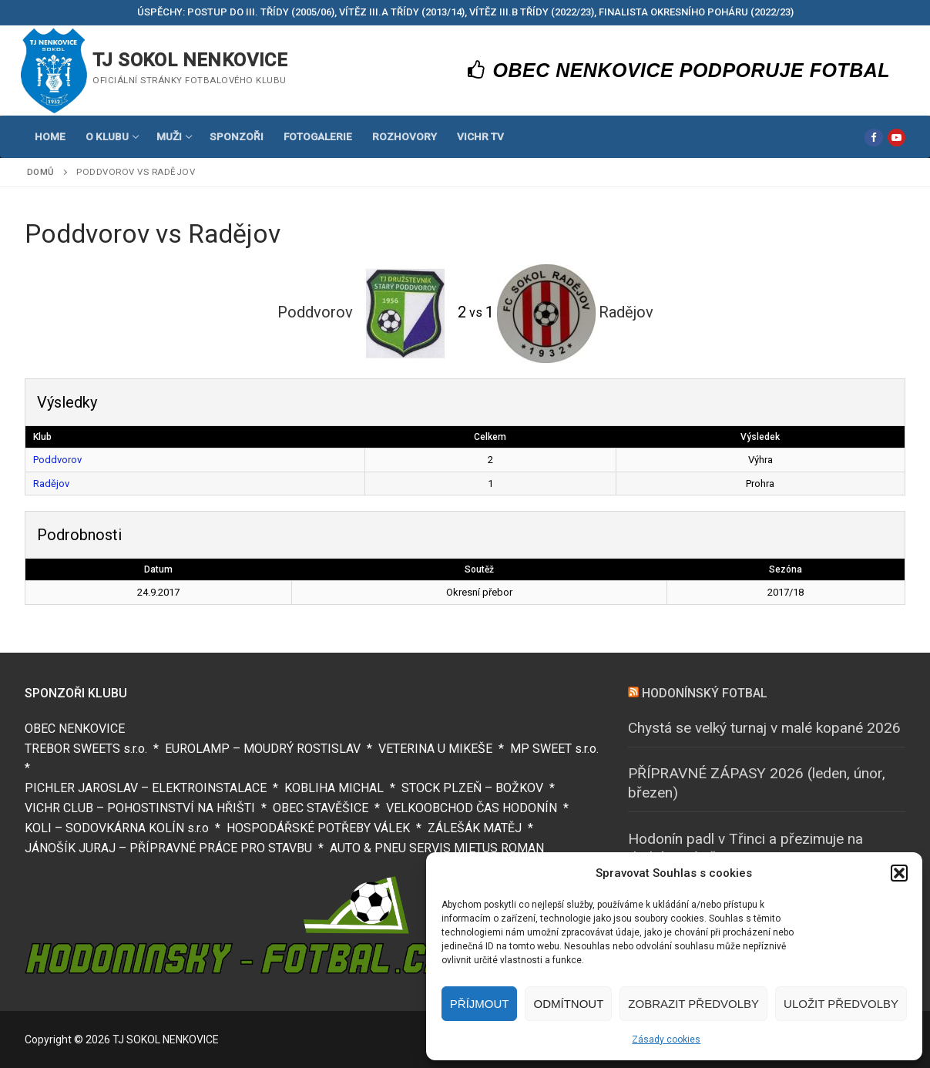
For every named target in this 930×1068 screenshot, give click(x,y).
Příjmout (479, 1003)
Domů (41, 171)
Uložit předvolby (841, 1003)
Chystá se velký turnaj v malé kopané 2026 (764, 728)
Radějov (51, 483)
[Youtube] (896, 137)
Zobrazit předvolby (693, 1003)
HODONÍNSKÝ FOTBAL (704, 693)
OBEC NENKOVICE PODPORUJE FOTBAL (679, 70)
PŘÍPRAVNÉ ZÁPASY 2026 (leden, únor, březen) (756, 782)
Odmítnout (568, 1003)
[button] (899, 873)
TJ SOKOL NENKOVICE (189, 60)
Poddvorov (57, 459)
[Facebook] (873, 137)
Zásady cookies (666, 1039)
